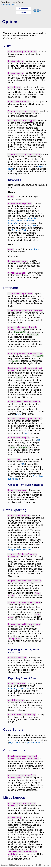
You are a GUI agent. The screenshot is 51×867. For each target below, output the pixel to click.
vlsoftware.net (8, 5)
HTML (23, 230)
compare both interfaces (20, 549)
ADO (18, 414)
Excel (14, 230)
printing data (30, 225)
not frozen (35, 249)
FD (38, 440)
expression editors (34, 742)
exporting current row (18, 688)
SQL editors (14, 742)
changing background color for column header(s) (22, 220)
